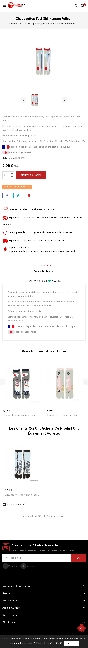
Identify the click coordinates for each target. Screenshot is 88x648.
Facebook (14, 566)
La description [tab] (44, 265)
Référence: (8, 158)
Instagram (31, 566)
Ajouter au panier (31, 175)
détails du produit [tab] (44, 271)
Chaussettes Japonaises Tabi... (19, 415)
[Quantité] (6, 175)
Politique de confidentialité (48, 643)
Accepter (72, 643)
